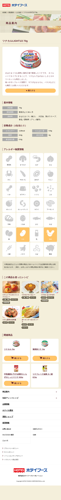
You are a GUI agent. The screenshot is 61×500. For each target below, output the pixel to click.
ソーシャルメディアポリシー (13, 467)
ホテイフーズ (14, 5)
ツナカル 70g (9, 355)
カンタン (33, 297)
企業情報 (5, 416)
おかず (44, 297)
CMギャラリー (37, 440)
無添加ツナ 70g (39, 355)
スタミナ (25, 327)
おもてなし (14, 299)
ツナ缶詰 (18, 12)
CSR (34, 446)
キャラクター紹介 (8, 446)
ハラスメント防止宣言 (11, 471)
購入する (31, 91)
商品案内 (11, 12)
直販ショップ (7, 428)
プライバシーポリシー (11, 460)
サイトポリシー (9, 463)
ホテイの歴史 (7, 422)
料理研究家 (6, 302)
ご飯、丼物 (6, 299)
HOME (4, 12)
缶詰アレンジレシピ (10, 409)
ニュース (5, 452)
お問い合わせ (6, 440)
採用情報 (5, 434)
